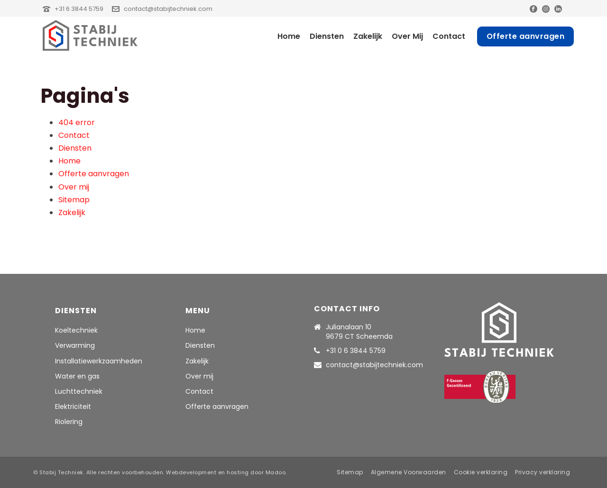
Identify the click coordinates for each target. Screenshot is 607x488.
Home (288, 36)
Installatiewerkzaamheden (98, 361)
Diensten (327, 36)
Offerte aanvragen (526, 36)
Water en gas (77, 376)
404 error (76, 122)
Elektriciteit (73, 406)
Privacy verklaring (542, 472)
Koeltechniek (76, 330)
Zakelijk (367, 36)
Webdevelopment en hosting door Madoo (225, 472)
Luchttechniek (78, 391)
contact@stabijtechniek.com (168, 8)
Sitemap (74, 199)
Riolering (69, 421)
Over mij (407, 36)
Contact (448, 36)
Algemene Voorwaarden (408, 472)
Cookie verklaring (481, 472)
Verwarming (75, 345)
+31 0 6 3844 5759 (356, 350)
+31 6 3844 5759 (79, 8)
